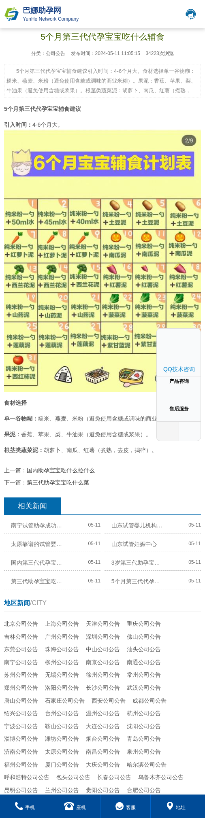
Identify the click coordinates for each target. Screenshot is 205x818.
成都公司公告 (149, 700)
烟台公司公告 (103, 738)
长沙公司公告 (103, 687)
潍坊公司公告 (62, 738)
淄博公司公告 (21, 738)
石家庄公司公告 (65, 700)
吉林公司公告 (21, 636)
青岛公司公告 (144, 738)
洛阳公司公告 (62, 687)
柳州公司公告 (62, 662)
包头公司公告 (73, 777)
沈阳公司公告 (144, 726)
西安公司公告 (109, 700)
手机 (25, 807)
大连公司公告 (103, 726)
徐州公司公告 (103, 674)
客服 (125, 807)
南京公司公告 (103, 662)
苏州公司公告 (21, 674)
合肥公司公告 (144, 790)
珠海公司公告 (62, 649)
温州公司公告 (103, 713)
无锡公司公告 (62, 674)
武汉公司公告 (144, 687)
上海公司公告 (62, 623)
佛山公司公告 (144, 636)
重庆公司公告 (144, 623)
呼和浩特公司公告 (26, 777)
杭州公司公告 (144, 713)
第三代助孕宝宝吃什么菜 (58, 482)
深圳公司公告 (103, 636)
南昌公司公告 (103, 751)
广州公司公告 (62, 636)
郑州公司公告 (21, 687)
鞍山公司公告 (62, 726)
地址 (176, 807)
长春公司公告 (114, 777)
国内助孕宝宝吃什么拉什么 (61, 470)
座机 (75, 807)
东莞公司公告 (21, 649)
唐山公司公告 (21, 700)
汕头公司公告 (144, 649)
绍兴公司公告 (21, 713)
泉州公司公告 (144, 751)
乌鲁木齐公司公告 (161, 777)
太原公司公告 (62, 751)
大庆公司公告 (103, 764)
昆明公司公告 (21, 790)
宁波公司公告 (21, 726)
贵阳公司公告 (103, 790)
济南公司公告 (21, 751)
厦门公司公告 (62, 764)
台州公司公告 (62, 713)
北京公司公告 (21, 623)
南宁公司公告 (21, 662)
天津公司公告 (103, 623)
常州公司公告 (144, 674)
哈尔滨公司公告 (147, 764)
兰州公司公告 (62, 790)
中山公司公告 (103, 649)
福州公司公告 (21, 764)
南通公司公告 (144, 662)
